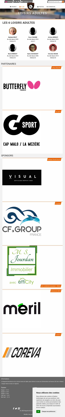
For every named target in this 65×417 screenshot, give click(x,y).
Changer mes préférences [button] (48, 411)
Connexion (51, 6)
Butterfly (8, 1)
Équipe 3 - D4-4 (5, 393)
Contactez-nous (26, 1)
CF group (58, 203)
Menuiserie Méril (56, 291)
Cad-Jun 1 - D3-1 (5, 395)
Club (21, 6)
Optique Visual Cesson (54, 159)
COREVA (58, 334)
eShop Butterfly (56, 68)
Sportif (13, 6)
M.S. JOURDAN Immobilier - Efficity (51, 286)
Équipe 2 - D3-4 (5, 391)
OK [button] (38, 411)
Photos (40, 6)
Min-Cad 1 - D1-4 (5, 397)
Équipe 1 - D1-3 (5, 390)
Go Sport (58, 111)
